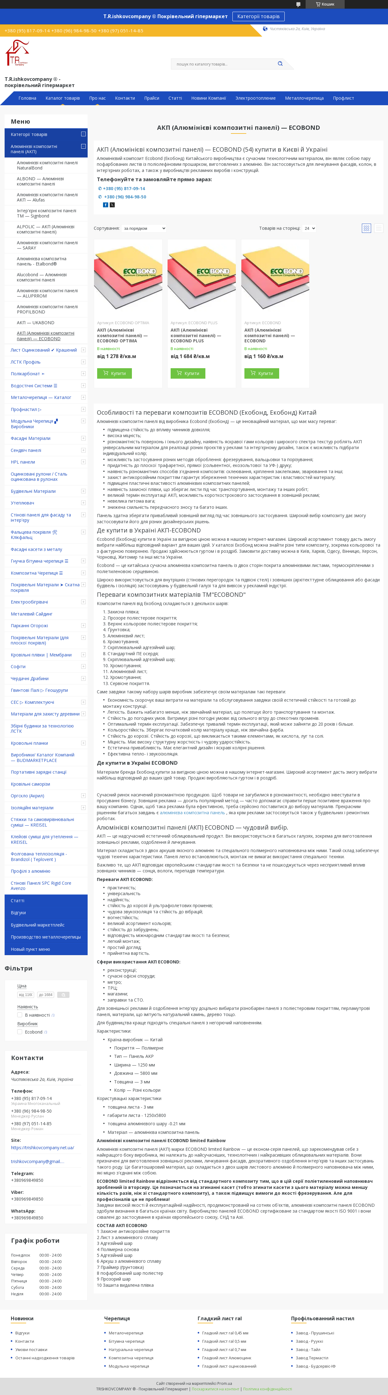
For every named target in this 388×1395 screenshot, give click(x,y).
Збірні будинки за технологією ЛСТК (42, 728)
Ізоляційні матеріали (32, 808)
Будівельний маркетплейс (38, 925)
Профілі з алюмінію (30, 871)
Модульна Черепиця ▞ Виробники (34, 423)
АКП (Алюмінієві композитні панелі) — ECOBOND (45, 335)
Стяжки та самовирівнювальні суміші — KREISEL (42, 822)
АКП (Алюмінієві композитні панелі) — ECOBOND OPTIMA (122, 335)
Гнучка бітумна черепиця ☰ (40, 561)
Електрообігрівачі (29, 602)
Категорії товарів (258, 16)
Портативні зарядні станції (39, 772)
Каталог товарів (63, 98)
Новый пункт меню (30, 949)
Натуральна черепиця (131, 1349)
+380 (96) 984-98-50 (124, 197)
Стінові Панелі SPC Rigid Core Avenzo (41, 885)
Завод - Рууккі (309, 1341)
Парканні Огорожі (29, 625)
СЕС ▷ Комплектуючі (32, 702)
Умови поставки (31, 1349)
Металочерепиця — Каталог (41, 397)
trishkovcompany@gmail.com (38, 1161)
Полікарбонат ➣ (28, 374)
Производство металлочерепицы (46, 937)
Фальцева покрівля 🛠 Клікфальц (34, 534)
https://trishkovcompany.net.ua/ (42, 1147)
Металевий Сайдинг (32, 614)
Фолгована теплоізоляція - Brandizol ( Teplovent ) (39, 856)
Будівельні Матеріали (33, 491)
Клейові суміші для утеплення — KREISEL (44, 839)
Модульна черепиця (129, 1366)
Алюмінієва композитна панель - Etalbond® (41, 261)
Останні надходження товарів (45, 1358)
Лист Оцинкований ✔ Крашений (44, 350)
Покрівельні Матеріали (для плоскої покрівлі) (40, 640)
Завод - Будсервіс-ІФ (316, 1366)
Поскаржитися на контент (215, 1389)
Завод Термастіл (312, 1358)
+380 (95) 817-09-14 (124, 188)
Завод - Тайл (308, 1349)
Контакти (125, 98)
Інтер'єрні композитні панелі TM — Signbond (46, 213)
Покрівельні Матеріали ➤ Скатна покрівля (45, 587)
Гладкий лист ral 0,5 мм (224, 1341)
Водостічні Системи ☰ (34, 386)
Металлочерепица (304, 98)
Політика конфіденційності (267, 1389)
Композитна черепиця (131, 1358)
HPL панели (23, 462)
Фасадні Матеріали (30, 438)
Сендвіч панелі (26, 450)
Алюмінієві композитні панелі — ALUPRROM (47, 293)
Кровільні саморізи (30, 784)
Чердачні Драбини (30, 678)
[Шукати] (280, 64)
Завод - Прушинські (315, 1333)
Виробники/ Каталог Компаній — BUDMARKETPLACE (42, 757)
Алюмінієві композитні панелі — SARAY (47, 245)
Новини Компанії (208, 98)
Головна (27, 98)
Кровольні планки (29, 743)
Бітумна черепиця (127, 1341)
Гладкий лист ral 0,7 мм (224, 1349)
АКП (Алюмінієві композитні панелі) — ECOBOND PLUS (196, 335)
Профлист (343, 98)
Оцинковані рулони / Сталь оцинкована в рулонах (39, 476)
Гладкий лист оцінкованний (229, 1366)
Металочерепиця (126, 1333)
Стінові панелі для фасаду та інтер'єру (41, 517)
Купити (118, 373)
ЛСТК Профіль (26, 362)
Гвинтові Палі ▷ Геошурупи (39, 690)
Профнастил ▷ (26, 409)
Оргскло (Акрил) (27, 796)
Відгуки (18, 912)
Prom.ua (224, 1383)
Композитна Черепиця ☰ (37, 573)
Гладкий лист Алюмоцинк (226, 1358)
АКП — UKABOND (35, 322)
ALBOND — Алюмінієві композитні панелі (40, 181)
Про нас (97, 98)
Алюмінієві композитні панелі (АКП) (34, 149)
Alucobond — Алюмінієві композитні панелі (42, 277)
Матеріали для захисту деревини (45, 714)
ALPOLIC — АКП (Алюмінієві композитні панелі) (45, 229)
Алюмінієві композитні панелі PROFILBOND (47, 309)
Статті (175, 98)
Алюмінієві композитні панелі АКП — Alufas (47, 197)
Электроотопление (256, 98)
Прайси (151, 98)
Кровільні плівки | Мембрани (41, 655)
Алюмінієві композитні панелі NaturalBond (47, 165)
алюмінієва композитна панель (192, 812)
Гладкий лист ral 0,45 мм (225, 1333)
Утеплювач (22, 503)
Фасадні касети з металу (36, 549)
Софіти (18, 666)
